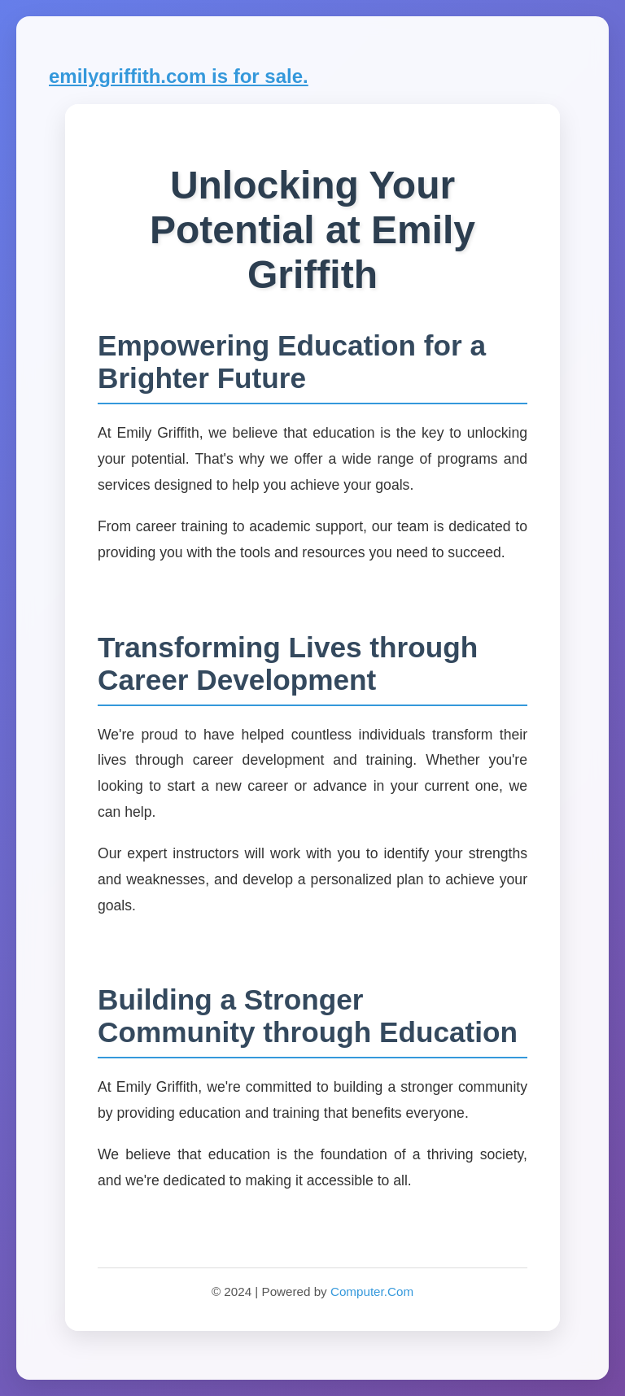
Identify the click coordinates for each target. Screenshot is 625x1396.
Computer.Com (371, 1291)
